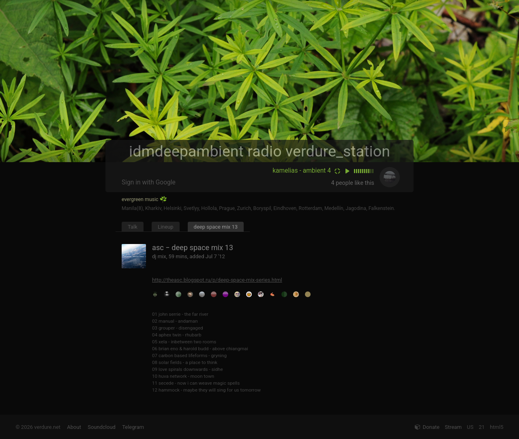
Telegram (133, 427)
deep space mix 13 (216, 227)
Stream (453, 427)
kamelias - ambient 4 (301, 170)
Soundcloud (102, 427)
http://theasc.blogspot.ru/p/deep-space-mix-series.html (217, 280)
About (74, 427)
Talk (132, 227)
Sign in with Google (149, 182)
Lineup (166, 227)
